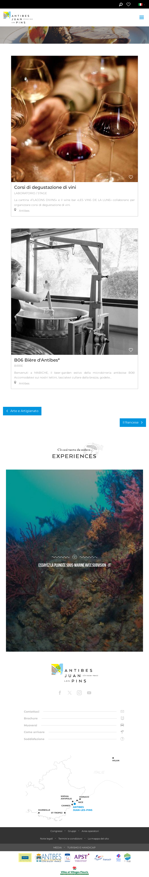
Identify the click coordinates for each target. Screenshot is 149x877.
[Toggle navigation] (142, 17)
